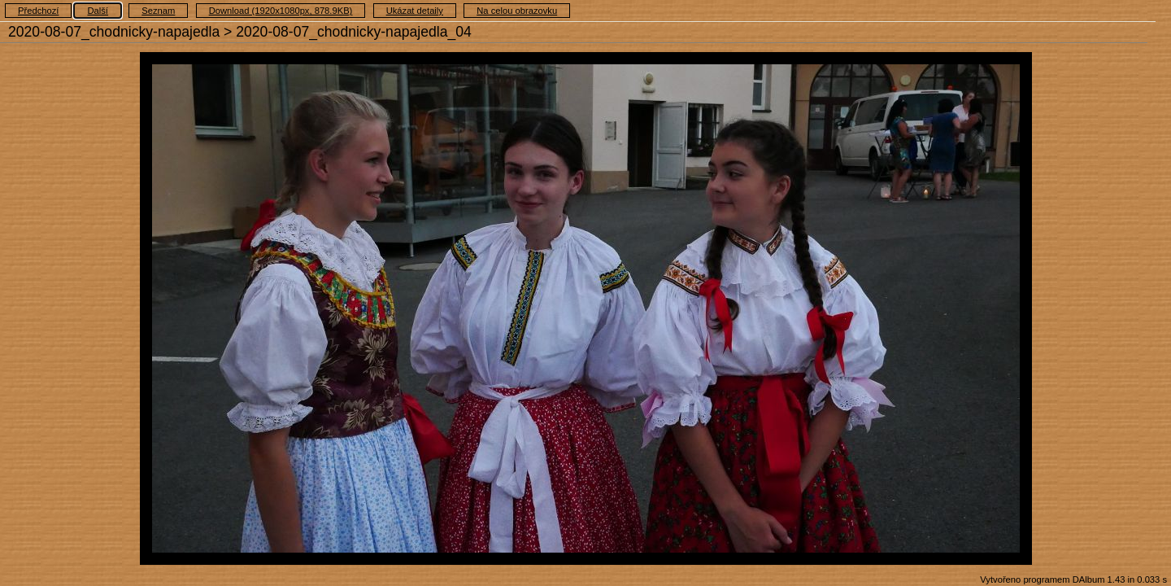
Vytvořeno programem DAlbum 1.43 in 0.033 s (1073, 579)
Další (97, 10)
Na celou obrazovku (517, 10)
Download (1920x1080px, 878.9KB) (281, 10)
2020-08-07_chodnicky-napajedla (114, 32)
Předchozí (38, 10)
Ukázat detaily (414, 10)
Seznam (158, 10)
